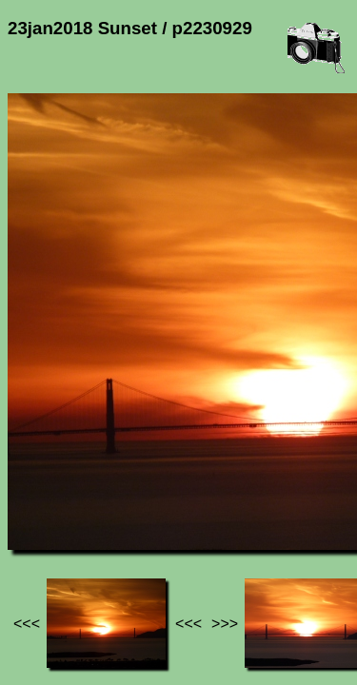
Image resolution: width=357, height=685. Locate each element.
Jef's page (42, 495)
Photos (113, 495)
